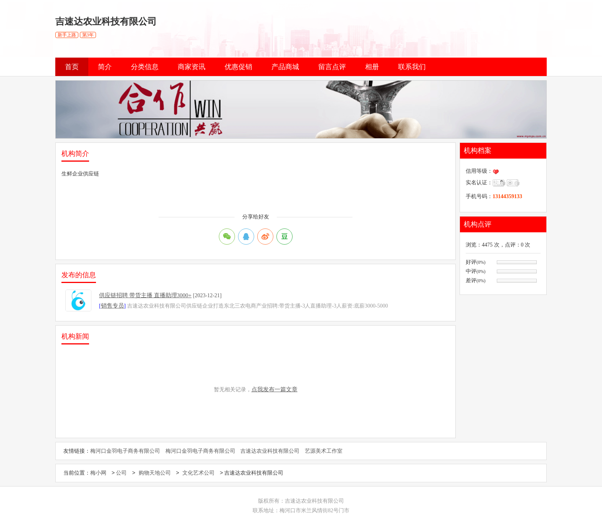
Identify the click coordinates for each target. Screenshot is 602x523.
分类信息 (145, 67)
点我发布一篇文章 (274, 389)
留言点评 (332, 67)
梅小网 (98, 473)
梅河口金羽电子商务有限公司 (125, 451)
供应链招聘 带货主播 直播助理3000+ (145, 295)
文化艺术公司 (198, 473)
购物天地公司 (155, 473)
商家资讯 (191, 67)
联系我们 (412, 67)
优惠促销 (238, 67)
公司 (121, 473)
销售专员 (112, 306)
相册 (372, 67)
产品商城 (285, 67)
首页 (72, 67)
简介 (105, 67)
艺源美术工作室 (323, 451)
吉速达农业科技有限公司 (269, 451)
